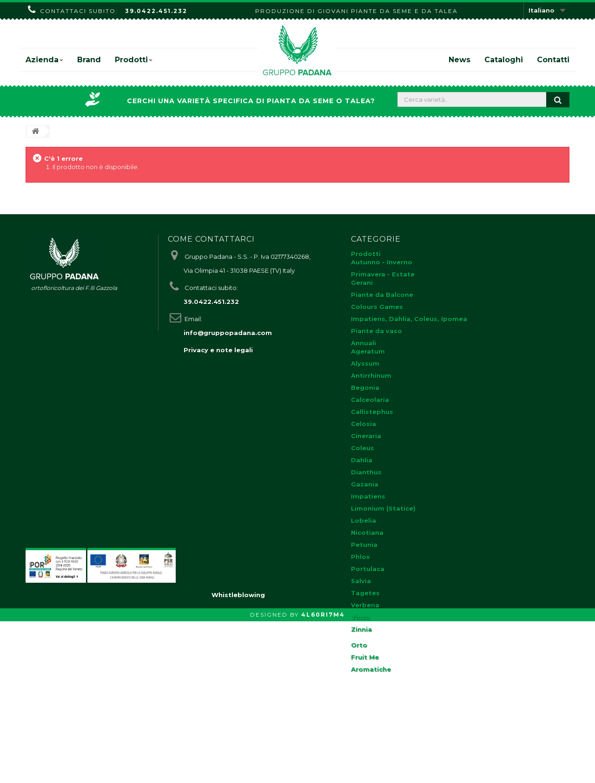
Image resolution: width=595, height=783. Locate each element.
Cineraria (366, 436)
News (459, 59)
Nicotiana (367, 532)
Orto (359, 645)
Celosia (363, 424)
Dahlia (361, 460)
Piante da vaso (376, 331)
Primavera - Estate (383, 274)
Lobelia (363, 520)
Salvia (361, 581)
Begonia (365, 387)
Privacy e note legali (218, 350)
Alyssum (365, 363)
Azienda (44, 59)
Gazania (364, 484)
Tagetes (365, 593)
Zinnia (361, 629)
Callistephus (372, 411)
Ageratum (368, 351)
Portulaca (367, 568)
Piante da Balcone (382, 294)
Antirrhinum (371, 375)
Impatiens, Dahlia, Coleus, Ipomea (409, 318)
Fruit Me (365, 657)
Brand (89, 59)
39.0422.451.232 (156, 10)
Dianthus (366, 472)
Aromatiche (371, 669)
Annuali (363, 343)
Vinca (360, 617)
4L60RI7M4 (323, 776)
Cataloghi (503, 59)
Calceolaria (370, 399)
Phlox (360, 556)
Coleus (362, 448)
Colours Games (377, 306)
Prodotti (133, 59)
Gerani (362, 282)
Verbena (365, 605)
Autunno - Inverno (381, 262)
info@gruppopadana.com (228, 332)
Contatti (553, 59)
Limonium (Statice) (383, 508)
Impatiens (368, 496)
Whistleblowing (238, 756)
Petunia (364, 544)
